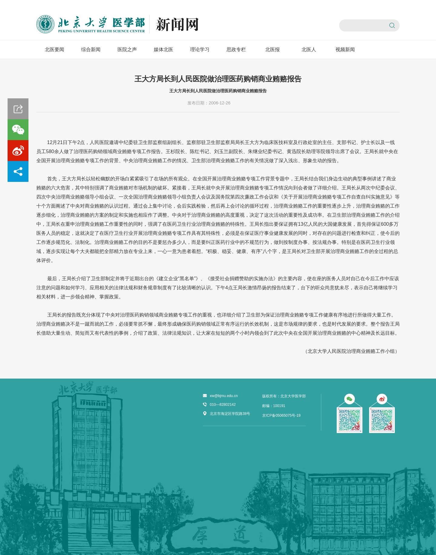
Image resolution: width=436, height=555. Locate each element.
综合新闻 (91, 49)
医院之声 (127, 49)
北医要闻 (54, 49)
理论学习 (200, 49)
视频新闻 (345, 49)
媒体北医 (163, 49)
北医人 (309, 49)
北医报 (272, 49)
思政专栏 (236, 49)
